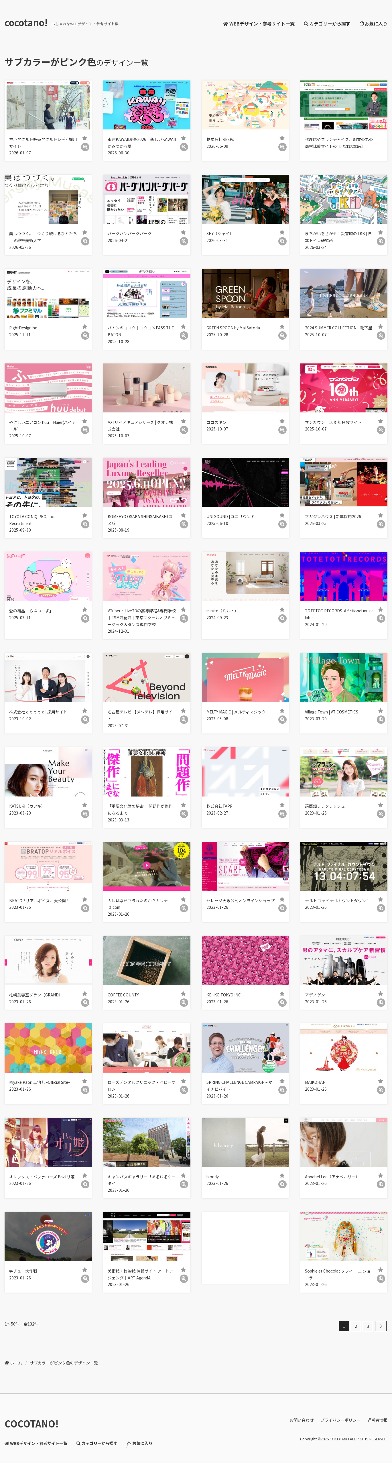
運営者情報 (377, 1420)
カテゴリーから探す (327, 23)
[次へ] (380, 1326)
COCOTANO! (32, 1423)
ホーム (16, 1363)
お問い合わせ (301, 1420)
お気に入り (373, 23)
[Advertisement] (244, 1248)
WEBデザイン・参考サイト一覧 (258, 23)
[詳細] (85, 147)
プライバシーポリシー (340, 1420)
